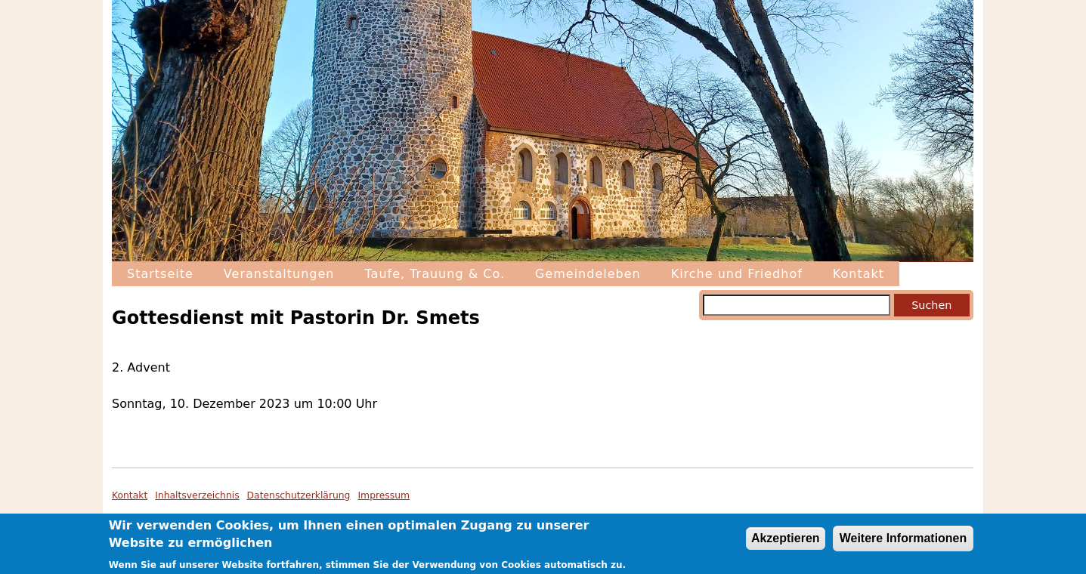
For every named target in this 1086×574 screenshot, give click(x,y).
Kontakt (858, 274)
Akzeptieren (785, 541)
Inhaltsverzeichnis (197, 495)
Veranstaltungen (279, 274)
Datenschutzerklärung (299, 495)
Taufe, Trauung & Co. (434, 274)
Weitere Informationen (903, 541)
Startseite (160, 274)
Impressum (383, 495)
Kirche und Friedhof (737, 274)
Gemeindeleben (588, 274)
